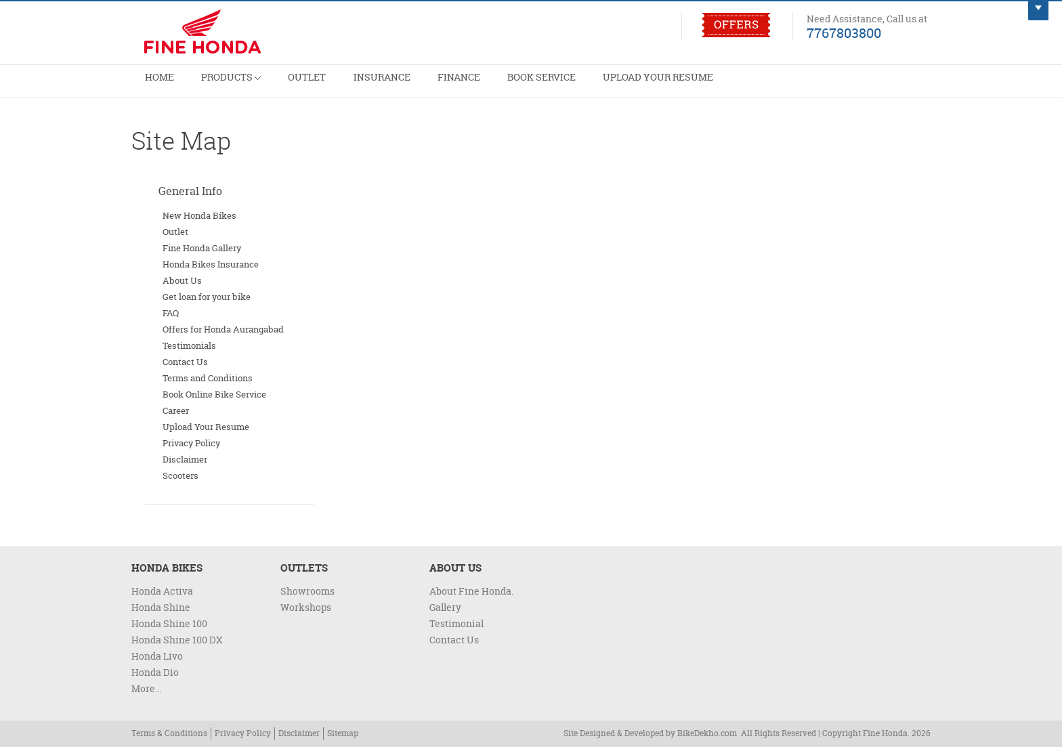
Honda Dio (155, 672)
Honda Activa (162, 590)
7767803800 (844, 32)
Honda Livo (157, 655)
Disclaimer (185, 459)
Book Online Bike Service (214, 394)
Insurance (399, 86)
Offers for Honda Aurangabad (223, 329)
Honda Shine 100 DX (177, 639)
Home (161, 86)
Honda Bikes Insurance (211, 264)
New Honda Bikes (199, 215)
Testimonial (456, 623)
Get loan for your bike (207, 297)
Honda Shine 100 (169, 623)
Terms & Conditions (169, 733)
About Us (182, 280)
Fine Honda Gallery (202, 248)
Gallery (445, 607)
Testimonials (189, 345)
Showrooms (307, 590)
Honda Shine (160, 607)
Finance (481, 86)
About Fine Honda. (471, 590)
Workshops (305, 607)
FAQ (171, 313)
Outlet (319, 86)
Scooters (180, 475)
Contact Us (185, 362)
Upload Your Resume (694, 86)
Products (238, 80)
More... (146, 688)
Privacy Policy (191, 443)
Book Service (570, 86)
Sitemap (342, 733)
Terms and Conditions (208, 378)
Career (176, 410)
